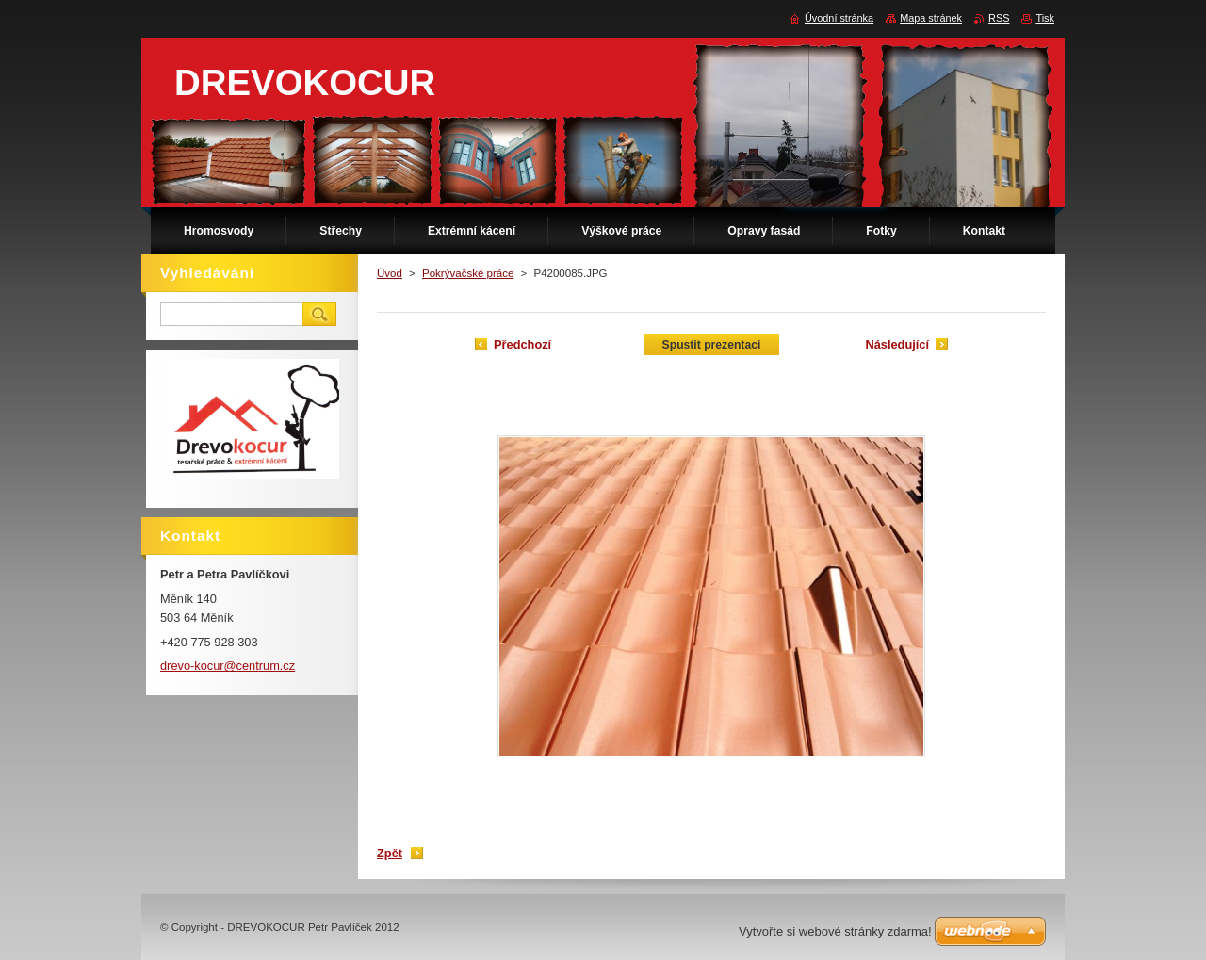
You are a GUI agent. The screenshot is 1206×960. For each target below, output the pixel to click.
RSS (998, 18)
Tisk (1044, 18)
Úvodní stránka (839, 18)
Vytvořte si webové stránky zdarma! (835, 931)
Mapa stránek (931, 18)
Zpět (389, 853)
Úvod (389, 273)
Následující (897, 344)
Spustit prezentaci (711, 344)
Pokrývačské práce (467, 273)
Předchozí (522, 344)
